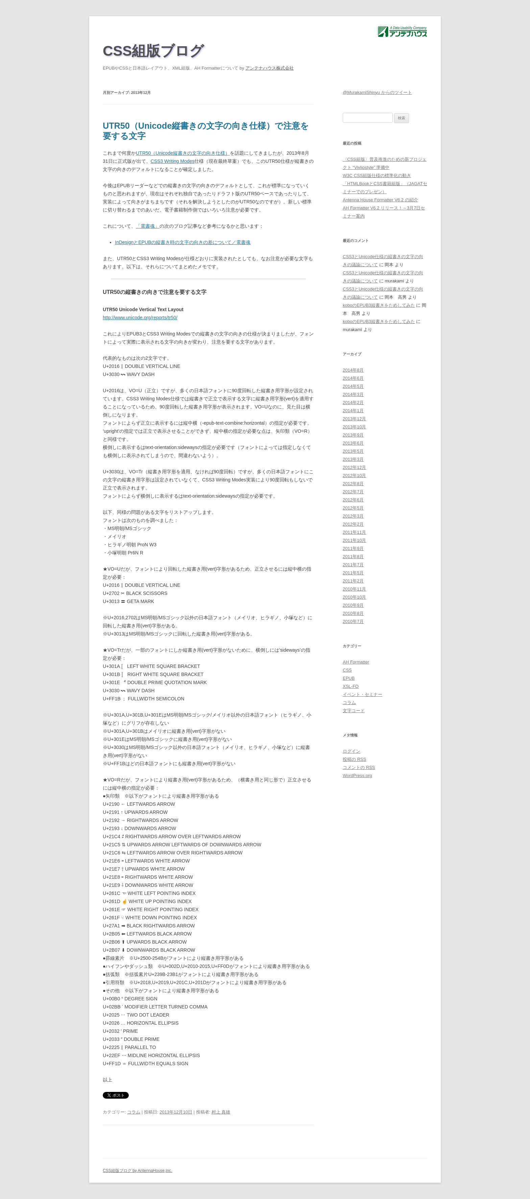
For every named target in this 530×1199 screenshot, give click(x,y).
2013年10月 (354, 426)
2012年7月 (353, 491)
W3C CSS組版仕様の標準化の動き (377, 175)
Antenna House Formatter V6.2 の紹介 (380, 199)
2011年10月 (354, 540)
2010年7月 (353, 621)
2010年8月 (353, 613)
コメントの (359, 767)
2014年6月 (353, 378)
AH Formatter (356, 662)
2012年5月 (353, 507)
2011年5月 (353, 572)
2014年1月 (353, 410)
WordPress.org (357, 775)
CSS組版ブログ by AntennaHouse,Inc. (137, 1170)
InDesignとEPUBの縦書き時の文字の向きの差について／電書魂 (182, 242)
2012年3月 (353, 516)
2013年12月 (354, 418)
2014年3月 (353, 394)
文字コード (354, 710)
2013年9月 (353, 435)
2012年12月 (354, 467)
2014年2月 (353, 402)
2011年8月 (353, 556)
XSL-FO (351, 686)
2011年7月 (353, 564)
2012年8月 (353, 483)
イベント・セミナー (362, 694)
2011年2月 (353, 580)
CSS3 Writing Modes (173, 161)
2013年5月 (353, 451)
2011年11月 (354, 532)
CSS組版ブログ (153, 51)
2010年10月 (354, 597)
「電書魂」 (148, 226)
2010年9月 (353, 605)
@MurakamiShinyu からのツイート (377, 92)
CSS (347, 670)
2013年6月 (353, 443)
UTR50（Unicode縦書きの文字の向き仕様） (183, 153)
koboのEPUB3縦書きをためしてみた (379, 305)
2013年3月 (353, 459)
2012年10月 (354, 475)
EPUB (349, 678)
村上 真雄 (221, 1112)
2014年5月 (353, 386)
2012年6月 (353, 499)
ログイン (351, 751)
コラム (133, 1112)
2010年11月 (354, 589)
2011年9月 (353, 548)
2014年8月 (353, 370)
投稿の (354, 759)
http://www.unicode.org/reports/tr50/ (140, 317)
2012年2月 (353, 524)
